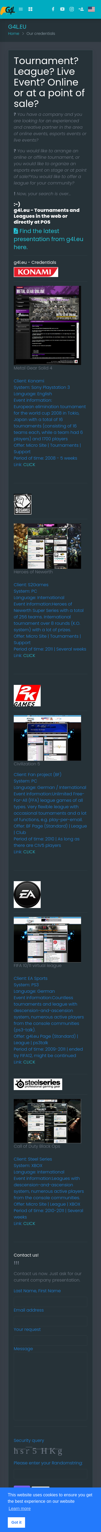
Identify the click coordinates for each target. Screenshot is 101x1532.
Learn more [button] (20, 1508)
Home (13, 33)
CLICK (29, 465)
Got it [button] (16, 1522)
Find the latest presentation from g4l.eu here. (48, 239)
